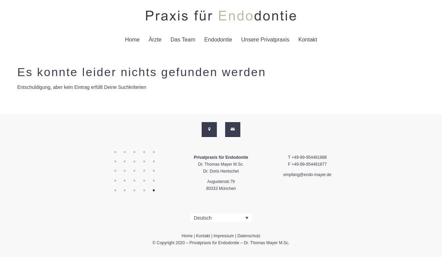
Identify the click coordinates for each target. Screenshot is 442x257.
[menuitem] (132, 39)
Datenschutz (248, 235)
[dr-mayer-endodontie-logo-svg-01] (221, 15)
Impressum (223, 235)
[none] (221, 217)
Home (187, 235)
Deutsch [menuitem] (202, 218)
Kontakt (203, 235)
